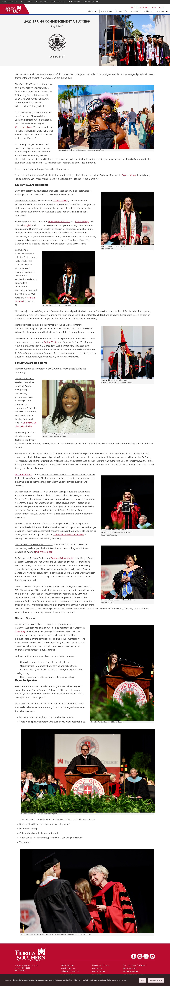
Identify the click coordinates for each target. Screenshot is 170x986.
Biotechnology (129, 175)
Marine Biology (82, 221)
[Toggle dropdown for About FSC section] (97, 11)
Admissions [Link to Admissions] (135, 11)
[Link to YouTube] (152, 956)
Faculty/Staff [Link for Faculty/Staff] (26, 2)
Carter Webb (50, 342)
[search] (166, 11)
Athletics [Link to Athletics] (148, 11)
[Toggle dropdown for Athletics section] (152, 11)
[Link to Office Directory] (76, 965)
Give (132, 7)
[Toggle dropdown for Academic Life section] (113, 11)
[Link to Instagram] (140, 956)
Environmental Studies (59, 221)
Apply (161, 7)
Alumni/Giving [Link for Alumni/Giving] (74, 2)
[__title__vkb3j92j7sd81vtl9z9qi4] (35, 960)
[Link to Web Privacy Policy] (138, 971)
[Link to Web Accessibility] (138, 968)
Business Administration (62, 558)
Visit (154, 7)
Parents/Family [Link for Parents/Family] (41, 2)
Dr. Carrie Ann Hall (23, 474)
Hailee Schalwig (60, 200)
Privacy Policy (156, 980)
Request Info (143, 7)
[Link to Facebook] (133, 956)
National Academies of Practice (68, 534)
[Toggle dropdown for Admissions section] (141, 11)
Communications (23, 127)
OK (142, 980)
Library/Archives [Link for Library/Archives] (58, 2)
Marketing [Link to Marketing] (160, 11)
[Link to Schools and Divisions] (76, 971)
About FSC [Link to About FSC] (92, 11)
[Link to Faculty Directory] (76, 968)
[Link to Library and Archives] (107, 965)
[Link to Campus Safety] (107, 971)
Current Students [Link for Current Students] (9, 2)
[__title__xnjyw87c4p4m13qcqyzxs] (13, 9)
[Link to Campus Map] (107, 968)
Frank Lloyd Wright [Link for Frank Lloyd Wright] (91, 2)
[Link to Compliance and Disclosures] (138, 965)
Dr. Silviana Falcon (44, 552)
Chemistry (28, 422)
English (27, 225)
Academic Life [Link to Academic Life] (106, 11)
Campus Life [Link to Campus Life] (121, 11)
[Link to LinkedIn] (146, 956)
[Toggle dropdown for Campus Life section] (127, 11)
